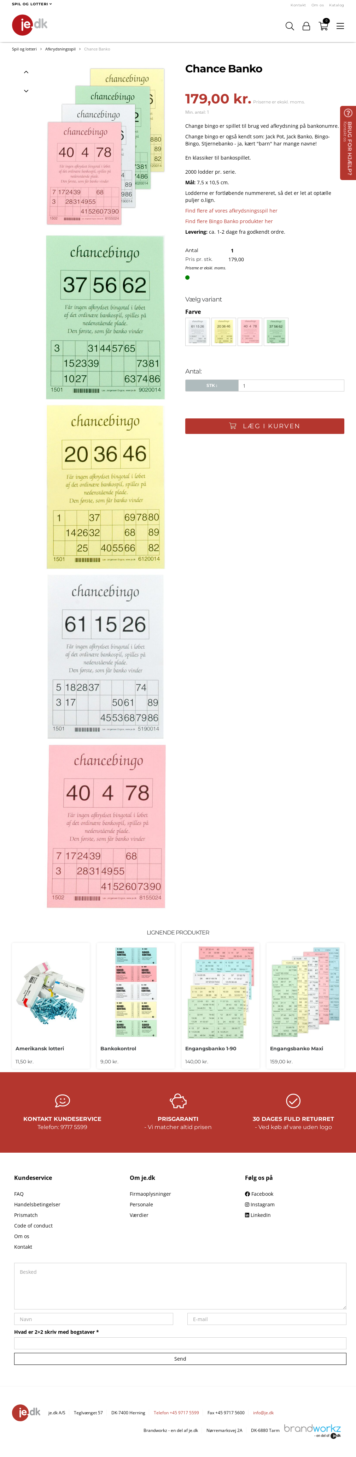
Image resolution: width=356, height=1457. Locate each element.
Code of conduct (33, 1225)
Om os (317, 5)
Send (180, 1358)
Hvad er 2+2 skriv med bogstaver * (56, 1331)
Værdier (139, 1215)
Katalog (336, 5)
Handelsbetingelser (37, 1204)
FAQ (19, 1193)
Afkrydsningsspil (60, 49)
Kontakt (298, 5)
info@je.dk (263, 1413)
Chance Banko (97, 49)
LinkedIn (258, 1215)
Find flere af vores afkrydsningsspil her (231, 210)
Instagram (260, 1204)
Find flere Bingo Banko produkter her (229, 221)
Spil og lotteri (24, 49)
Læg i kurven (264, 426)
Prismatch (26, 1215)
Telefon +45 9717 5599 (176, 1413)
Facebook (259, 1193)
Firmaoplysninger (150, 1193)
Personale (141, 1204)
